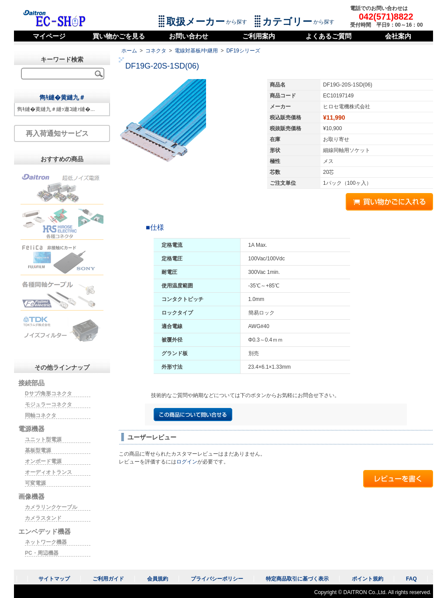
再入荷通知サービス (57, 133)
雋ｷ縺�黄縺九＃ (62, 97)
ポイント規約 (368, 579)
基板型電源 (38, 450)
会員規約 (157, 579)
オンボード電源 (43, 461)
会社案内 (398, 36)
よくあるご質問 (328, 36)
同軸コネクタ (40, 415)
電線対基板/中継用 (196, 51)
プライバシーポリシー (217, 579)
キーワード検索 (62, 59)
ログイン (186, 462)
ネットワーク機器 (46, 542)
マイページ (49, 36)
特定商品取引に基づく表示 (297, 579)
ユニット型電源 (43, 439)
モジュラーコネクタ (48, 404)
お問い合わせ (188, 36)
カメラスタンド (43, 518)
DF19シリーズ (243, 51)
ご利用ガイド (108, 579)
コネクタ (155, 51)
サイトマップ (54, 579)
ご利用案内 (258, 36)
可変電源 (35, 483)
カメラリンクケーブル (51, 507)
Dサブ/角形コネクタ (48, 394)
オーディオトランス (48, 472)
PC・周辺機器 (41, 553)
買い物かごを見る (119, 36)
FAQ (411, 579)
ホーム (129, 51)
